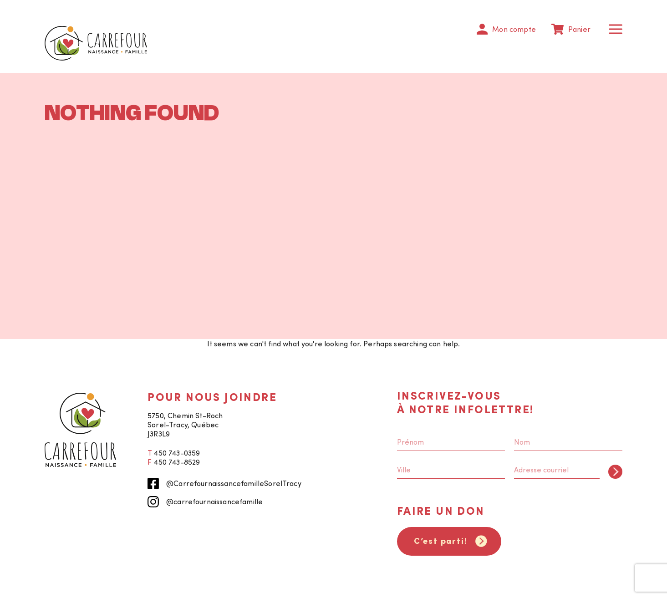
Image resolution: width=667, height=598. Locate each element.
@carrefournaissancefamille (205, 501)
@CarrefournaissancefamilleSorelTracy (224, 483)
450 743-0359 (176, 452)
